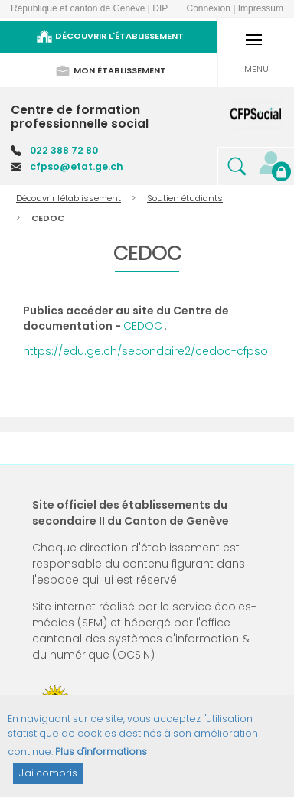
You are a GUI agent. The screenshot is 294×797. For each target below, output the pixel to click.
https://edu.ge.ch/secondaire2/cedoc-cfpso (145, 351)
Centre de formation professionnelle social (80, 117)
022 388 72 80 (64, 150)
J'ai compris (48, 779)
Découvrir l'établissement (68, 198)
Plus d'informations (101, 758)
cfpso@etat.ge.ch (76, 166)
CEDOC (142, 325)
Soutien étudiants (185, 198)
